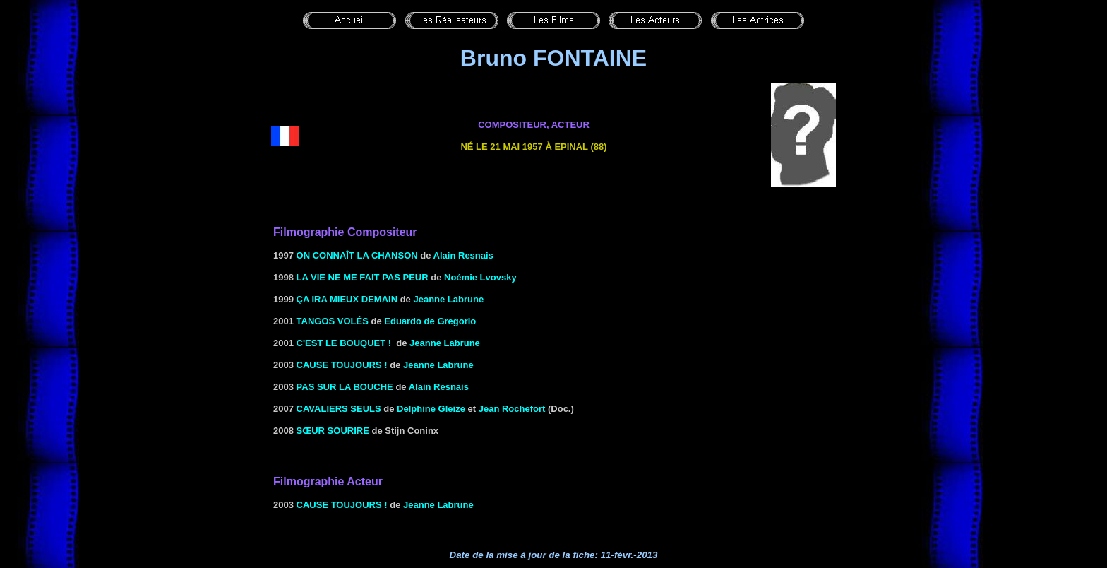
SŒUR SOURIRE (333, 430)
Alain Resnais (463, 255)
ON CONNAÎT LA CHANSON (357, 255)
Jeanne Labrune (444, 343)
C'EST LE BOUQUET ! (344, 343)
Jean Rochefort (512, 408)
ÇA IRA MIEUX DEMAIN (347, 299)
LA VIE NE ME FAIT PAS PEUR (363, 277)
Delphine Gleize (431, 408)
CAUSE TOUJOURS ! (342, 365)
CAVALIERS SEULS (339, 408)
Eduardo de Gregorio (430, 321)
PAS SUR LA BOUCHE (343, 386)
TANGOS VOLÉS (333, 321)
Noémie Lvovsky (480, 277)
